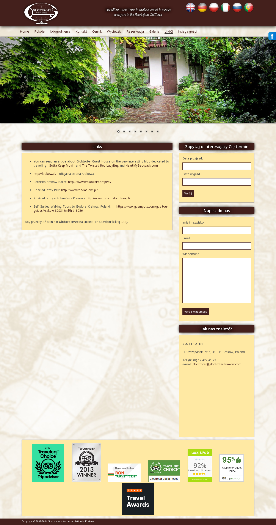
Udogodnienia (60, 31)
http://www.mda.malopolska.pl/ (108, 198)
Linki (169, 31)
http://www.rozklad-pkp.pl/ (79, 190)
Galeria (154, 31)
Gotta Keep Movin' (62, 165)
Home (24, 31)
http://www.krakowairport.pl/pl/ (89, 182)
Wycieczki (114, 31)
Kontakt (81, 31)
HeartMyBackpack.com (141, 165)
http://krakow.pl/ (45, 174)
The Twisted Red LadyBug (100, 165)
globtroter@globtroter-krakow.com (217, 364)
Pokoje (39, 31)
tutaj (124, 222)
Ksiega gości (187, 31)
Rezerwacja (135, 31)
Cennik (97, 31)
